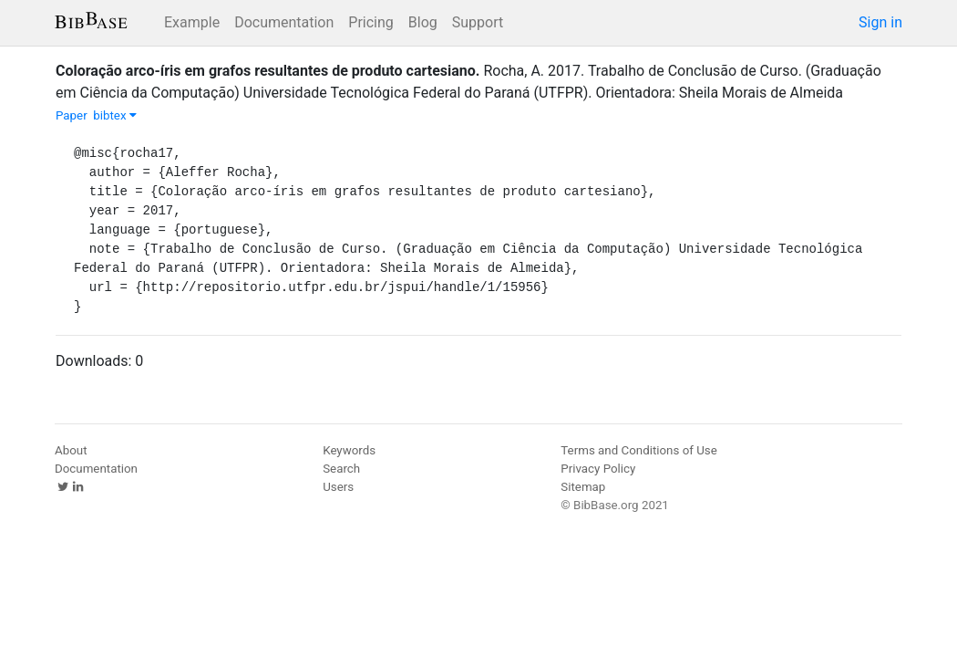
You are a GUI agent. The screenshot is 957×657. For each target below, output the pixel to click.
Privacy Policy (598, 468)
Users (338, 487)
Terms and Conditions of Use (638, 450)
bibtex (115, 115)
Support (477, 22)
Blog (422, 22)
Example (192, 22)
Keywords (349, 450)
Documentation (284, 22)
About (71, 450)
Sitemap (583, 487)
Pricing (371, 22)
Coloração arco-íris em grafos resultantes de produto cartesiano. (267, 70)
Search (341, 468)
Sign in (880, 22)
